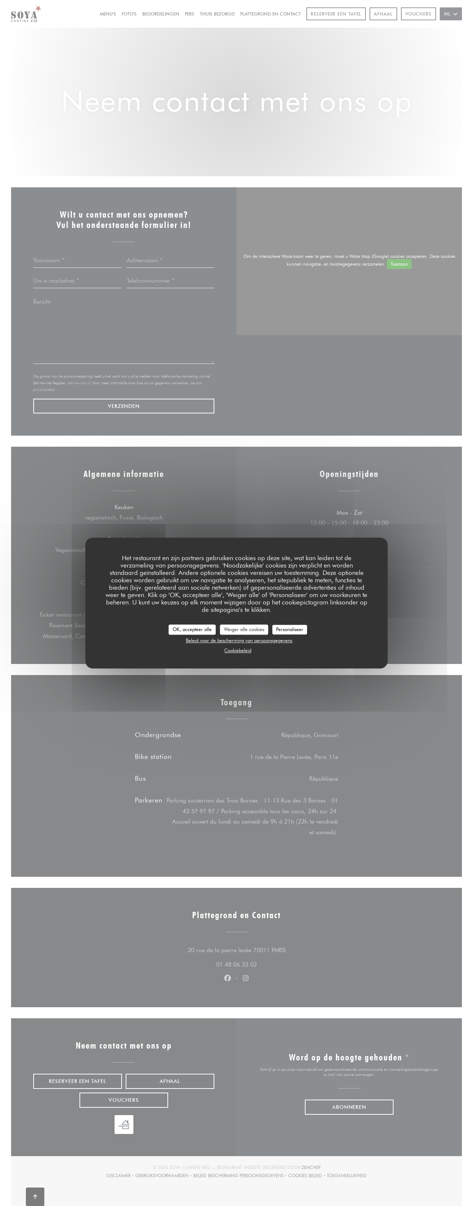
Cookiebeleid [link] (237, 650)
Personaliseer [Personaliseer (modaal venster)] (289, 629)
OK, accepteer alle (192, 629)
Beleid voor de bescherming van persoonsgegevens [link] (239, 640)
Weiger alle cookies (244, 629)
